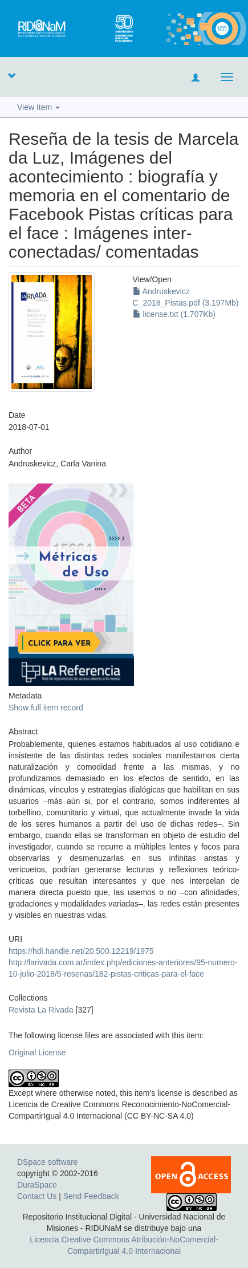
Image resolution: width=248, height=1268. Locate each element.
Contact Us (36, 1196)
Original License (37, 1052)
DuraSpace (37, 1184)
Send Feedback (91, 1196)
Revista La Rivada (41, 1009)
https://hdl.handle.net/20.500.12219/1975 (81, 951)
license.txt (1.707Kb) (174, 314)
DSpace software (47, 1162)
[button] (11, 75)
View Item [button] (38, 107)
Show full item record (46, 707)
